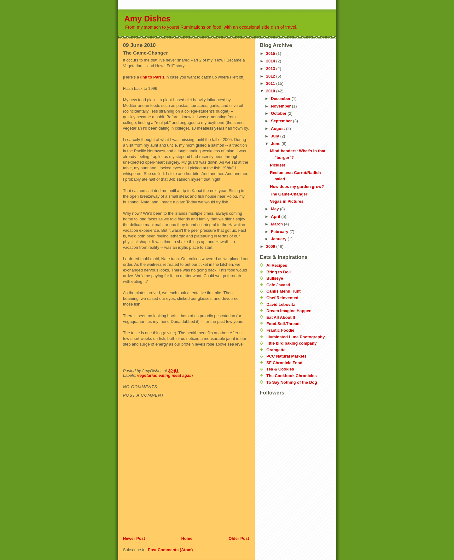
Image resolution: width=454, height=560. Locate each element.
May (275, 209)
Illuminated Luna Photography (295, 337)
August (278, 128)
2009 (271, 246)
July (275, 136)
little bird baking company (291, 343)
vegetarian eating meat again (165, 375)
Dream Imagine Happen (288, 310)
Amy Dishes (147, 18)
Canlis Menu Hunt (283, 291)
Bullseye (274, 278)
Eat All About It (280, 317)
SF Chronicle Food (284, 362)
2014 (271, 61)
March (277, 224)
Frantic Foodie (280, 330)
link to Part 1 (153, 77)
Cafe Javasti (278, 285)
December (281, 98)
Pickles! (277, 165)
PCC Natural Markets (286, 356)
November (281, 106)
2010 (271, 91)
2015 (271, 53)
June (276, 143)
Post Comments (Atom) (170, 549)
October (279, 113)
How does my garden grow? (297, 186)
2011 (271, 83)
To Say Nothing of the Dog (291, 382)
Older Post (239, 538)
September (282, 121)
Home (187, 538)
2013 (271, 68)
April (276, 216)
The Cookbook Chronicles (291, 375)
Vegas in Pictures (287, 201)
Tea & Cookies (280, 369)
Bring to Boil (278, 272)
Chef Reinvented (282, 297)
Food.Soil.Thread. (283, 323)
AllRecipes (276, 265)
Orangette (276, 349)
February (280, 231)
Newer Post (134, 538)
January (279, 238)
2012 (271, 76)
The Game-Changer (288, 194)
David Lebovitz (280, 304)
